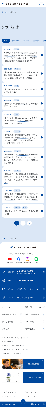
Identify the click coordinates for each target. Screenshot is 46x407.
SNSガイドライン (30, 396)
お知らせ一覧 (7, 322)
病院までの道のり (21, 297)
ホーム (4, 12)
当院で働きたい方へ (33, 307)
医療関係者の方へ (9, 314)
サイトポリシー (7, 396)
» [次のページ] (31, 225)
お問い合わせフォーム (23, 289)
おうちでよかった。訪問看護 (12, 345)
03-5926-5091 (24, 271)
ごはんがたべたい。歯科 (10, 353)
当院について (7, 307)
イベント (25, 41)
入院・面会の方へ (32, 314)
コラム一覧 (29, 322)
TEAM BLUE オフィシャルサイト (14, 338)
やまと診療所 (6, 341)
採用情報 (15, 41)
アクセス (5, 329)
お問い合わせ (30, 329)
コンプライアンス (8, 392)
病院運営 (36, 41)
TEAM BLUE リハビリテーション (14, 349)
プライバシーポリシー (32, 392)
